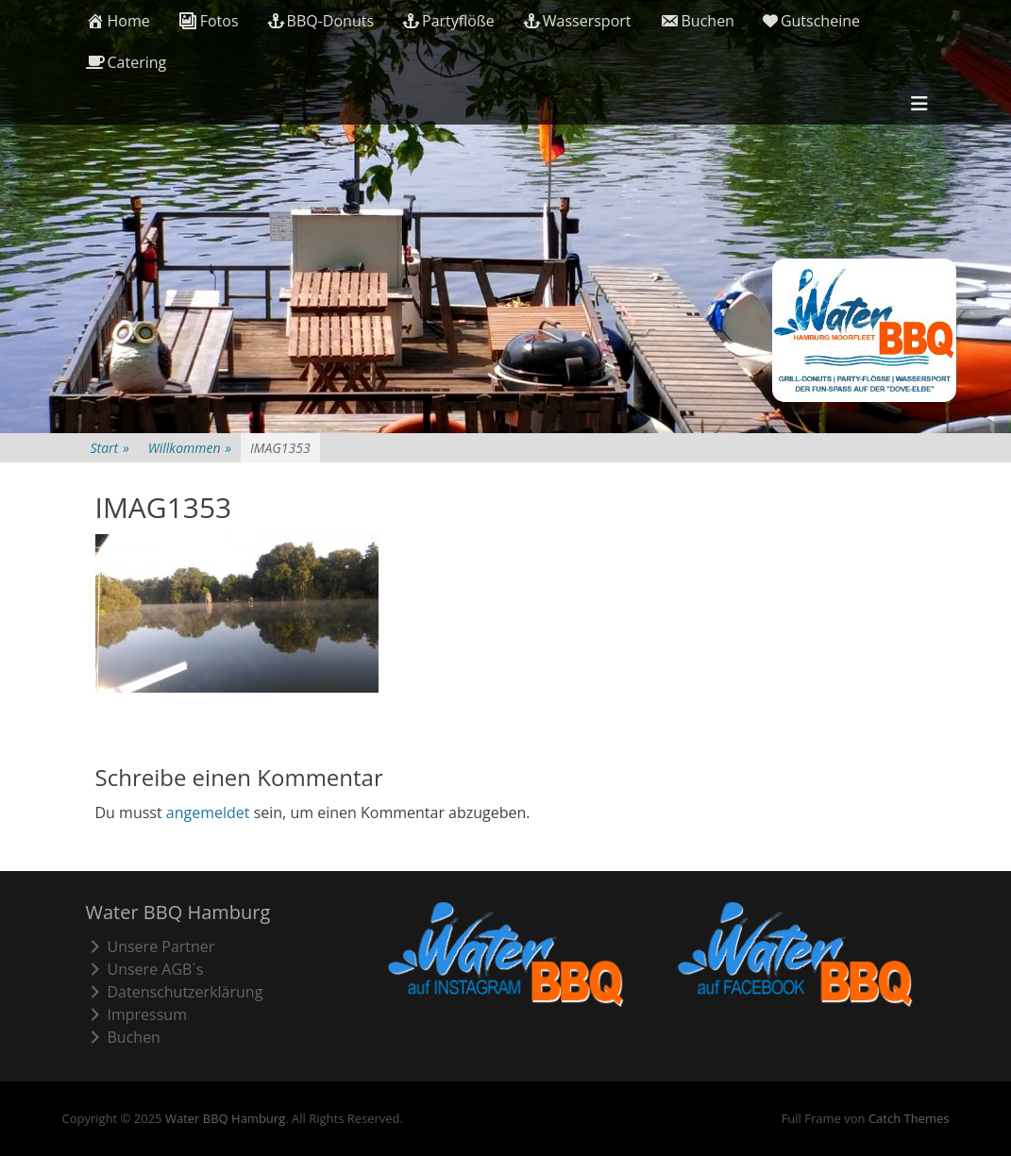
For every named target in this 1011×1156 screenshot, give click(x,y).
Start (110, 448)
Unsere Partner (150, 946)
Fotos (208, 20)
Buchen (697, 20)
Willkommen (189, 448)
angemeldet (208, 812)
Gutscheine (811, 20)
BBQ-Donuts (320, 20)
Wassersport (577, 20)
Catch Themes (909, 1118)
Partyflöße (448, 20)
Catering (126, 62)
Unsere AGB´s (145, 969)
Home (118, 20)
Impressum (136, 1014)
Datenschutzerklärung (174, 991)
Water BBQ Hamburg (225, 1118)
